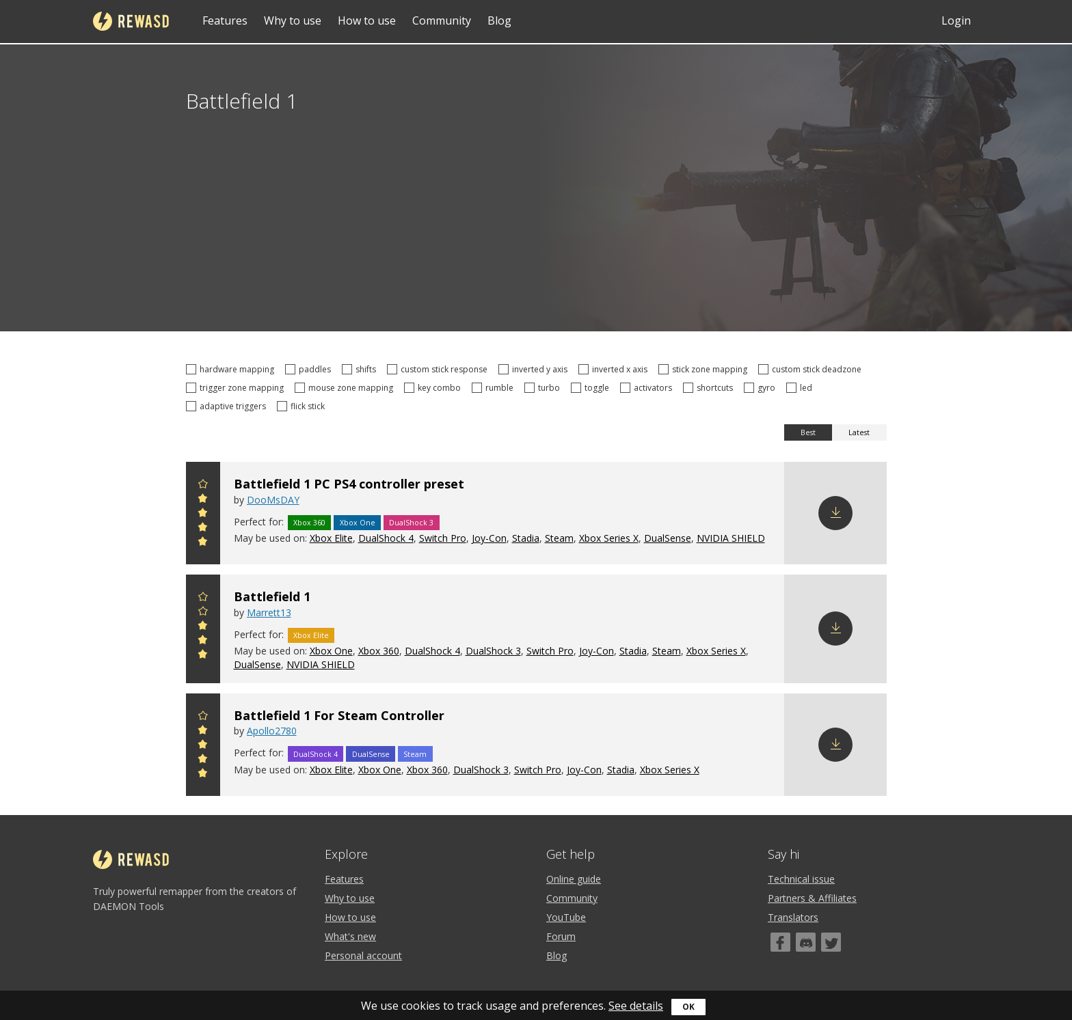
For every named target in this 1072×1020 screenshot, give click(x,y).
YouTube (566, 917)
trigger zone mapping (237, 388)
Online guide (573, 878)
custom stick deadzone (812, 369)
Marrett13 (269, 612)
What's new (350, 936)
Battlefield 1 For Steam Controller (339, 715)
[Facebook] (780, 942)
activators (648, 388)
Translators (793, 917)
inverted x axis (615, 369)
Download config (835, 513)
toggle (592, 388)
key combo (434, 388)
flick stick (303, 406)
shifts (361, 369)
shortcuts (710, 388)
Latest (859, 432)
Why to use (292, 20)
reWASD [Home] (131, 21)
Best (808, 432)
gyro (761, 388)
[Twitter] (831, 942)
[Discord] (806, 942)
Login (956, 20)
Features (224, 20)
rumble (495, 388)
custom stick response (439, 369)
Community (441, 20)
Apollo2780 (272, 730)
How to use (367, 20)
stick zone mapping (704, 369)
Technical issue (801, 878)
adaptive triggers (228, 406)
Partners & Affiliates (812, 898)
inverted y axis (535, 369)
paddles (310, 369)
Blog (499, 20)
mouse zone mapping (346, 388)
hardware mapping (232, 369)
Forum (561, 936)
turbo (544, 388)
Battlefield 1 (272, 596)
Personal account (363, 955)
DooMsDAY (273, 499)
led (801, 388)
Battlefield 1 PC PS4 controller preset (349, 483)
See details (635, 1005)
